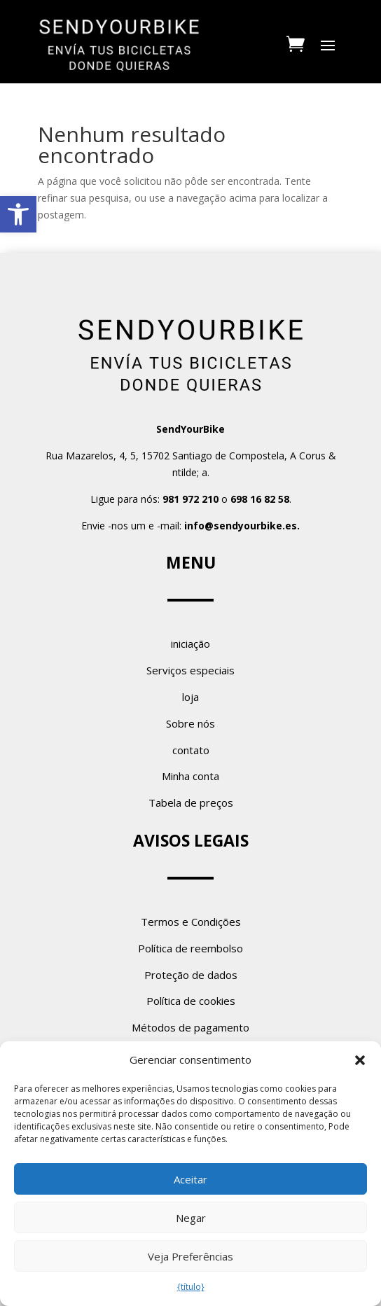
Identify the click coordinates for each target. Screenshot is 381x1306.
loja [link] (190, 697)
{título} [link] (191, 1287)
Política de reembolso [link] (190, 948)
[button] (360, 1060)
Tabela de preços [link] (190, 803)
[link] (18, 214)
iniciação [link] (190, 644)
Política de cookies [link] (190, 1001)
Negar (191, 1218)
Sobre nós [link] (190, 723)
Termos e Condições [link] (191, 922)
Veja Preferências (190, 1256)
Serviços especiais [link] (190, 670)
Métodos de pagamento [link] (190, 1027)
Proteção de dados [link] (190, 975)
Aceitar (190, 1179)
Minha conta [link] (190, 776)
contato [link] (190, 750)
